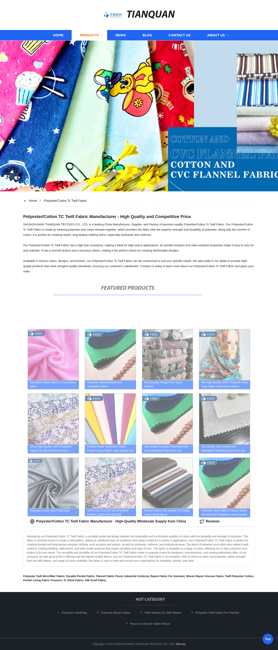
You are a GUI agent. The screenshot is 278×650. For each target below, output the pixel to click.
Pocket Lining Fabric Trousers (42, 580)
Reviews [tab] (210, 521)
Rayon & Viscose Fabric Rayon (152, 623)
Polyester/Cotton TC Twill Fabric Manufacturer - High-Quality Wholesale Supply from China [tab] (108, 521)
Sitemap (181, 644)
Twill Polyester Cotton (239, 576)
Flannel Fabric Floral (109, 576)
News (120, 35)
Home (58, 35)
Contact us (180, 35)
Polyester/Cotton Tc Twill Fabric (65, 200)
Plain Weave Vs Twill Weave (164, 612)
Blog (147, 35)
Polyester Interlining (75, 612)
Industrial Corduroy (136, 576)
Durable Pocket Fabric (80, 576)
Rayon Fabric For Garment (167, 576)
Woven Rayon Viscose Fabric (205, 576)
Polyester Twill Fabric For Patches (218, 612)
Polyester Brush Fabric (117, 612)
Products (89, 35)
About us (216, 35)
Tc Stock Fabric (73, 580)
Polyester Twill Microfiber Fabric (43, 576)
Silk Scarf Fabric (95, 580)
